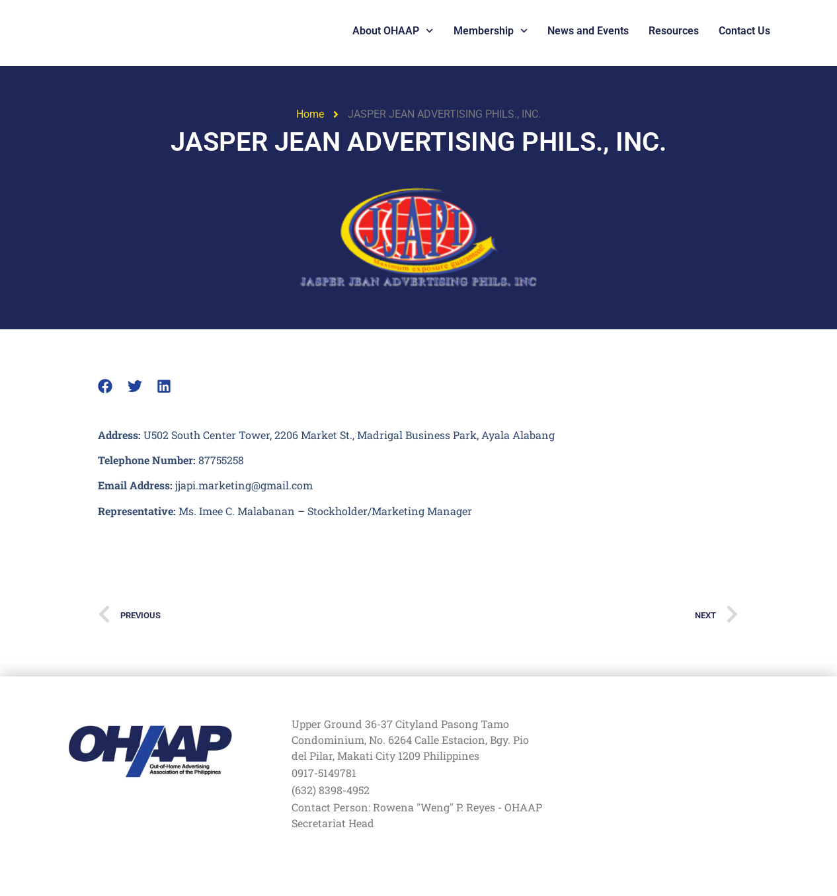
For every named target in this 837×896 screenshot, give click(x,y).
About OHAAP (392, 31)
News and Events (588, 30)
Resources (674, 30)
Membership (491, 31)
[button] (105, 386)
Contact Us (744, 30)
